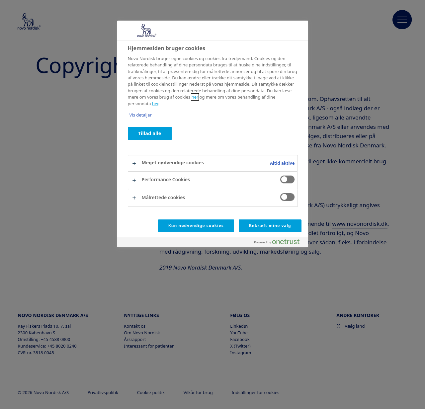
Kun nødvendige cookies (196, 225)
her (195, 97)
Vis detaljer (140, 115)
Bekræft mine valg (270, 225)
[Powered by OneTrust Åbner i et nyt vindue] (279, 243)
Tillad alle (149, 133)
